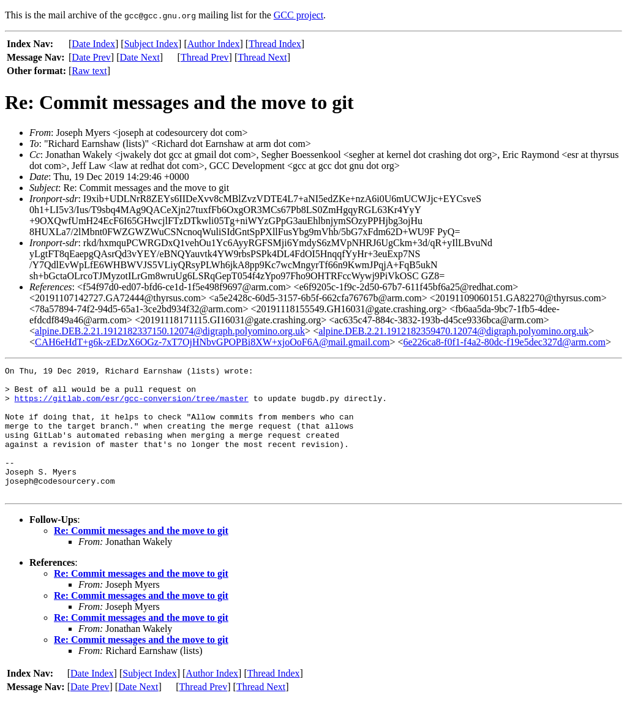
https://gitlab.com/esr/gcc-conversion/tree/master (132, 405)
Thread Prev (205, 57)
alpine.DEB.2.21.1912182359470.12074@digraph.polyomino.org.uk (453, 331)
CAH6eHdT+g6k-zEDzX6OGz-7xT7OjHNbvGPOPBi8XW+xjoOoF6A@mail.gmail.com (212, 342)
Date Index (93, 44)
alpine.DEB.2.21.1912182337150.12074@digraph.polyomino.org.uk (170, 331)
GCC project (298, 15)
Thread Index (275, 44)
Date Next (140, 57)
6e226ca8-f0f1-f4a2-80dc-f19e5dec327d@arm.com (504, 342)
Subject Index (151, 44)
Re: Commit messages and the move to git (141, 556)
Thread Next (262, 57)
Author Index (213, 44)
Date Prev (91, 57)
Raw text (89, 71)
